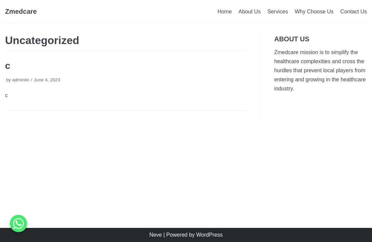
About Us (249, 11)
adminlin (20, 79)
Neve (155, 235)
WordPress (209, 235)
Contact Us (353, 11)
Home (224, 11)
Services (277, 11)
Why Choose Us (314, 11)
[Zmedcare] (21, 11)
